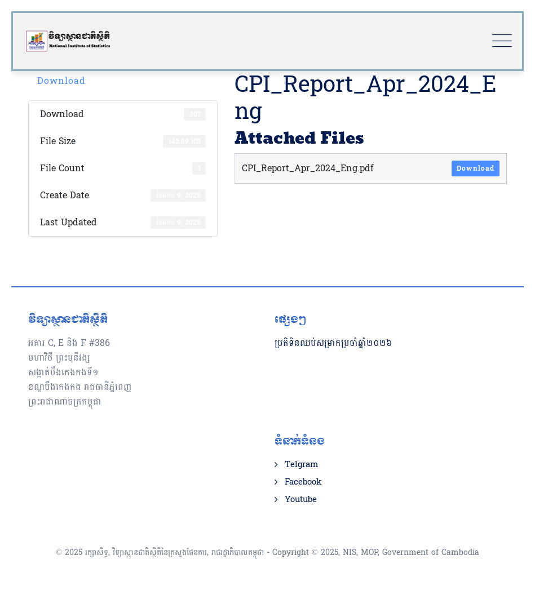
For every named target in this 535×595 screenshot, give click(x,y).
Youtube (301, 499)
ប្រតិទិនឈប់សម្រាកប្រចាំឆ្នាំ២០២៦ (333, 343)
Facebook (303, 482)
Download (61, 81)
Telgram (301, 465)
